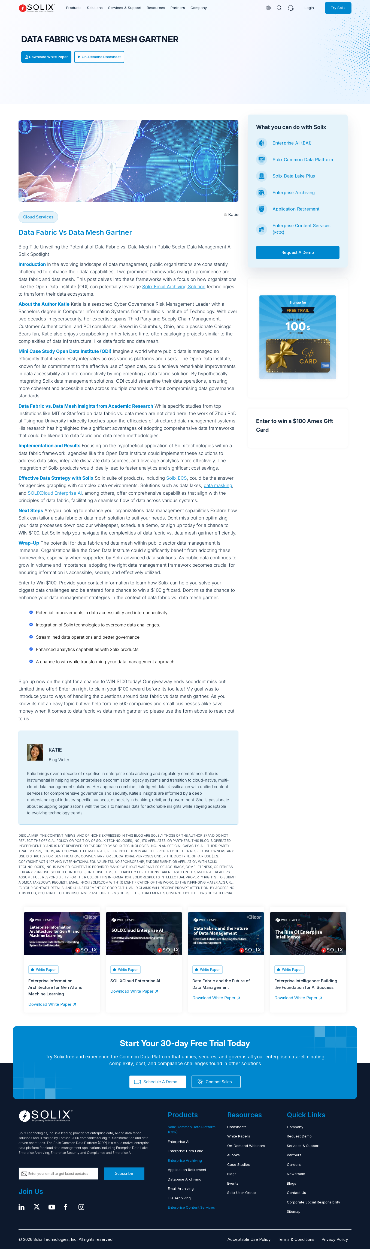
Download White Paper (46, 57)
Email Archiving (181, 1188)
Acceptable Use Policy (249, 1239)
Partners (177, 8)
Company (198, 8)
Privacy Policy (335, 1239)
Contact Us (296, 1192)
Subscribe (124, 1173)
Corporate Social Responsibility (313, 1202)
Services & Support (124, 8)
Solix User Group (241, 1192)
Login (309, 8)
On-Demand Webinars (246, 1145)
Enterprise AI (178, 1141)
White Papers (238, 1136)
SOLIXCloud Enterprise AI (55, 493)
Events (232, 1183)
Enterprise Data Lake (185, 1150)
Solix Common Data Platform (302, 159)
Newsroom (296, 1173)
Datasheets (237, 1126)
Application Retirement (295, 209)
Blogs (231, 1173)
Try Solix (338, 8)
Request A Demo (297, 252)
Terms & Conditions (296, 1239)
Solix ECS (176, 478)
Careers (294, 1164)
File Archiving (179, 1198)
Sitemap (294, 1211)
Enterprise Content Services (191, 1207)
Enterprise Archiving (293, 192)
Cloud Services (38, 217)
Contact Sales (219, 1081)
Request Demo (299, 1136)
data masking (218, 485)
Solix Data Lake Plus (293, 176)
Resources (155, 8)
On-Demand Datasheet (99, 57)
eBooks (233, 1154)
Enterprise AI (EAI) (292, 143)
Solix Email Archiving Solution (173, 286)
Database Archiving (184, 1179)
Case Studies (238, 1164)
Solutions (94, 8)
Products (73, 8)
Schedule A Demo (160, 1081)
